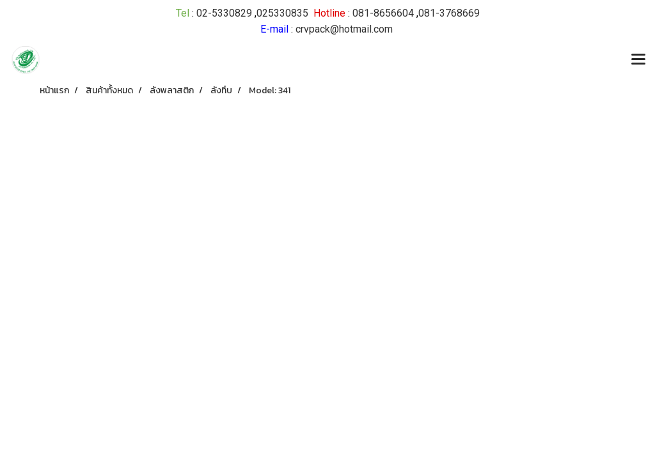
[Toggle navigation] (638, 60)
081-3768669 (449, 13)
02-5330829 (224, 13)
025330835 (282, 13)
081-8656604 (383, 13)
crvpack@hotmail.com (344, 29)
